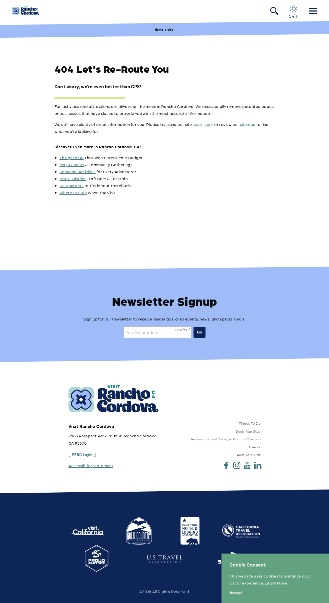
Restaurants (72, 185)
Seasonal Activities (78, 171)
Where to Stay (73, 192)
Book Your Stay (248, 431)
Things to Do (72, 157)
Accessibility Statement (90, 465)
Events (254, 447)
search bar (203, 124)
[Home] (25, 10)
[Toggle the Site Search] (274, 10)
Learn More (276, 583)
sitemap (248, 124)
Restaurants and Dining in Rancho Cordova (225, 439)
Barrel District (73, 178)
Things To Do (249, 423)
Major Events (72, 164)
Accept (236, 593)
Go (199, 332)
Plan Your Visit (248, 454)
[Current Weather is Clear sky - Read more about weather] (293, 11)
